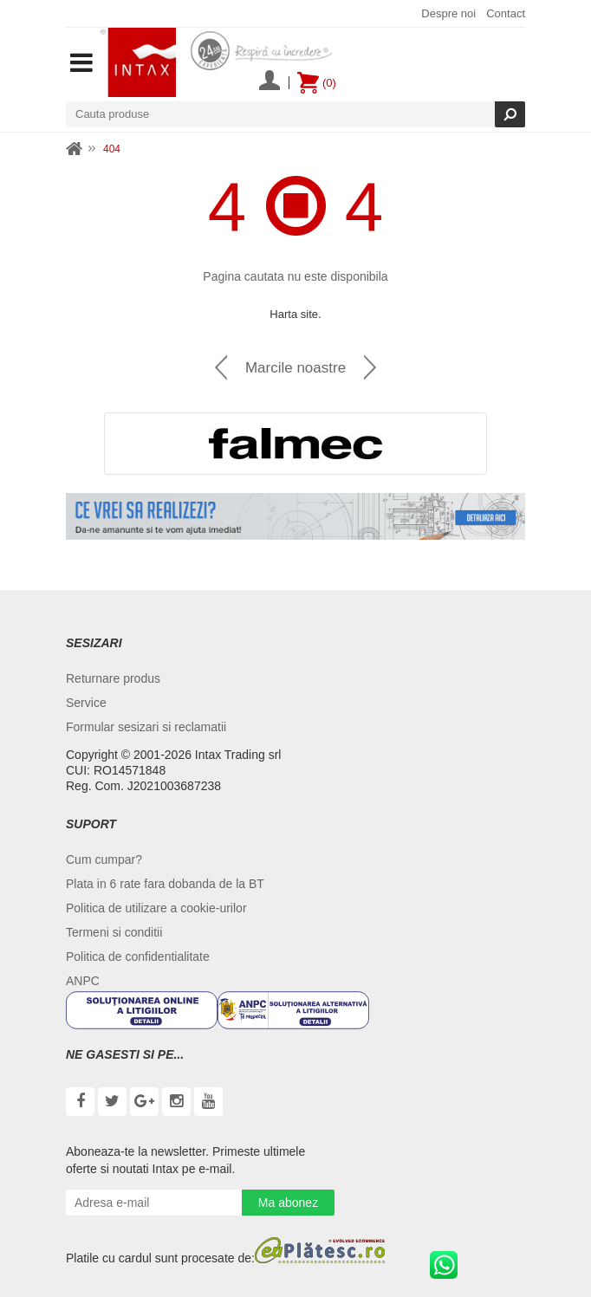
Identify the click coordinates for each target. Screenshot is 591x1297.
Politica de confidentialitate (138, 956)
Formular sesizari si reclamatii (146, 727)
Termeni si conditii (114, 932)
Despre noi (448, 13)
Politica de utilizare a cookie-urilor (156, 908)
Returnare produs (113, 678)
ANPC (83, 981)
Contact (505, 13)
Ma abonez (288, 1202)
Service (86, 703)
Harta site (294, 314)
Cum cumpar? (104, 859)
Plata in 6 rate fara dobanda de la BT (165, 884)
